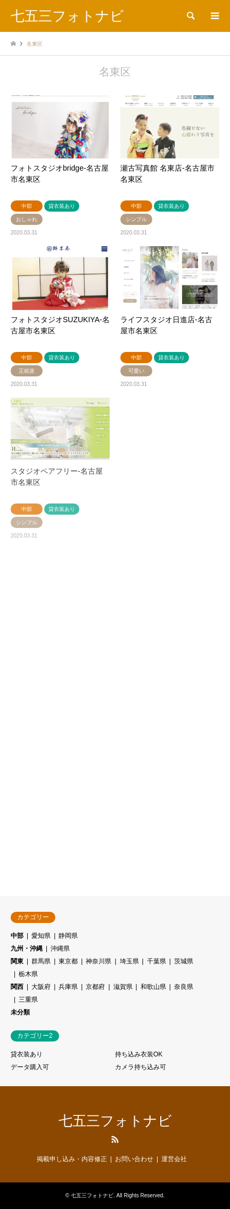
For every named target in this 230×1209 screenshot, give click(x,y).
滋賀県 (123, 986)
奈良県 (183, 986)
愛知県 (41, 935)
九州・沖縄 (27, 948)
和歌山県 (153, 986)
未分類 (20, 1012)
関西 (17, 986)
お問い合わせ (134, 1159)
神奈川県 (98, 961)
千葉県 (156, 961)
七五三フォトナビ (115, 1121)
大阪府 (41, 986)
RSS (115, 1139)
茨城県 (183, 961)
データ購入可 (30, 1067)
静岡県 (68, 935)
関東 (17, 961)
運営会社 (174, 1159)
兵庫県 (68, 986)
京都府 (95, 986)
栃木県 (28, 974)
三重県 (28, 999)
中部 (17, 935)
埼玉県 (129, 961)
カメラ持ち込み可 (140, 1067)
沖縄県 (60, 948)
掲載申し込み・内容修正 (72, 1159)
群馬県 (41, 961)
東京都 (68, 961)
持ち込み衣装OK (138, 1054)
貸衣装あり (27, 1054)
